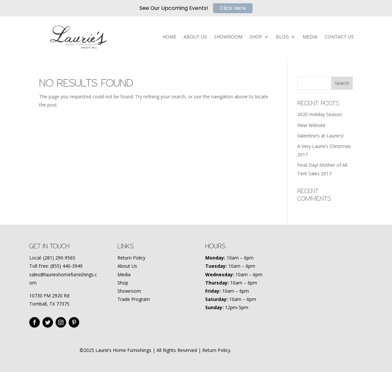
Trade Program (133, 299)
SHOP (256, 37)
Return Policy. (216, 350)
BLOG (282, 37)
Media (124, 274)
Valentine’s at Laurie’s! (320, 136)
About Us (127, 266)
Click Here (233, 8)
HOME (169, 37)
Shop (122, 283)
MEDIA (310, 37)
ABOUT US (195, 37)
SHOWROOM (228, 37)
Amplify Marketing (293, 350)
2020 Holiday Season (319, 114)
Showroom (129, 291)
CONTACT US (339, 37)
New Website (311, 125)
